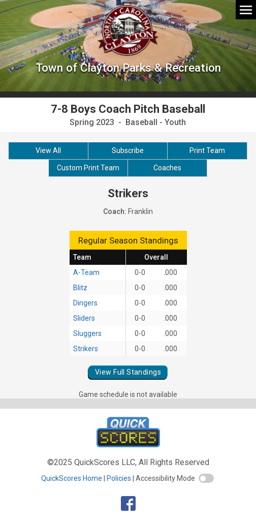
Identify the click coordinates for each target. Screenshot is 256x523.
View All (48, 150)
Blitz (80, 288)
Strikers (85, 349)
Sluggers (87, 333)
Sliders (84, 318)
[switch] (206, 478)
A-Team (86, 272)
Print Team (207, 150)
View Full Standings (128, 372)
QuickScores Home (71, 478)
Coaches (167, 168)
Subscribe (128, 150)
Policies (119, 478)
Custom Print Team (88, 168)
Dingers (85, 303)
